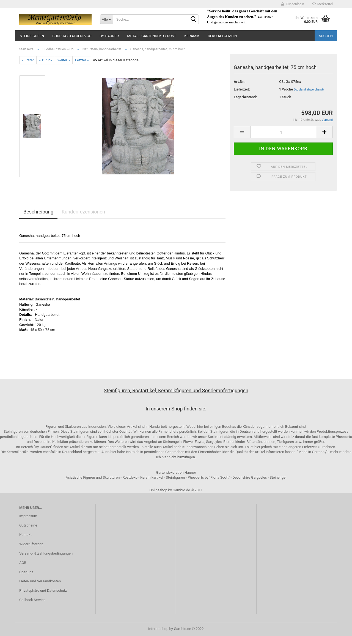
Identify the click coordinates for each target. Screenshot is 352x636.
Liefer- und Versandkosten (40, 581)
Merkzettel (322, 4)
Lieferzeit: (242, 89)
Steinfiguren (32, 36)
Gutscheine (28, 525)
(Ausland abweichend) (309, 89)
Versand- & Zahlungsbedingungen (46, 553)
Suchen (326, 36)
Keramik (191, 36)
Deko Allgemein (222, 36)
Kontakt (25, 535)
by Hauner (109, 36)
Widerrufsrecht (31, 544)
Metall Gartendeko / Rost (151, 36)
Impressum (28, 516)
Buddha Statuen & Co (71, 36)
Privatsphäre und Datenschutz (43, 590)
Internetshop (158, 629)
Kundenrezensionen (83, 212)
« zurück (45, 60)
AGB (22, 563)
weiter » (63, 60)
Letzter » (82, 60)
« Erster (28, 60)
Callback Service (32, 600)
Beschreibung (38, 212)
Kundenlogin (292, 4)
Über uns (26, 572)
